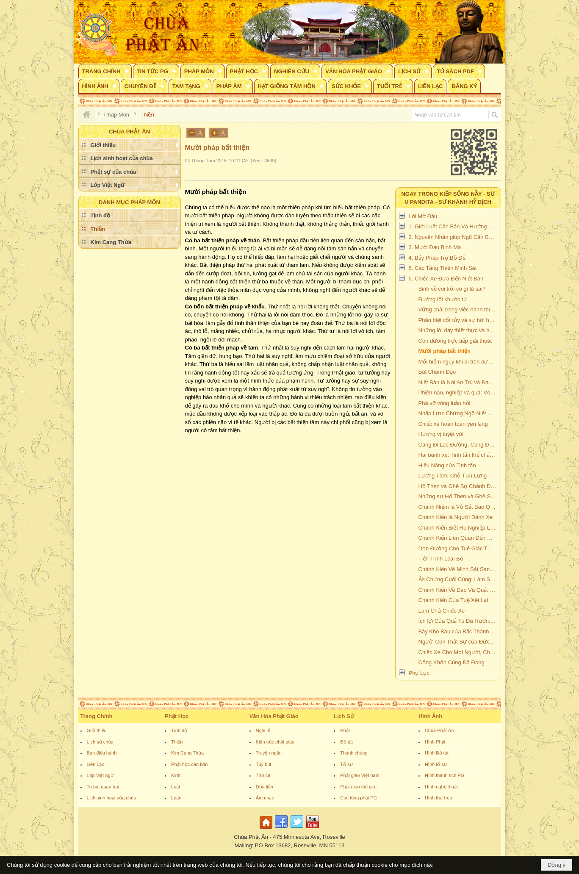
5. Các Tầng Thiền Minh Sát (443, 268)
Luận (176, 797)
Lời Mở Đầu (423, 216)
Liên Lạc (95, 764)
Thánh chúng (353, 752)
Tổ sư (346, 764)
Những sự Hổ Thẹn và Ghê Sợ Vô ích (458, 496)
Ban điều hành (102, 752)
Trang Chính (96, 716)
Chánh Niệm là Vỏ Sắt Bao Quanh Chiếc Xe (458, 507)
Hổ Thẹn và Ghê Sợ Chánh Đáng (458, 486)
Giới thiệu (97, 730)
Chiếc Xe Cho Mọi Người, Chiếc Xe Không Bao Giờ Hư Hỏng (458, 652)
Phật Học (176, 716)
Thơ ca (263, 775)
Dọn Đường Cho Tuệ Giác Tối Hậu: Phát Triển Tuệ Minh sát (458, 548)
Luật (175, 786)
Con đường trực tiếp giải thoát (455, 341)
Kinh (175, 775)
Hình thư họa (438, 797)
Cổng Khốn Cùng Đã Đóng (451, 662)
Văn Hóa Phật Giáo (274, 716)
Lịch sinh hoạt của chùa (111, 797)
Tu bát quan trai (103, 786)
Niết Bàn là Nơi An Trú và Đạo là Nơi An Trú (458, 382)
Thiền (177, 741)
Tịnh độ (179, 730)
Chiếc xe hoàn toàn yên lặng (453, 424)
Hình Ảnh (430, 716)
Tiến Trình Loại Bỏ (440, 558)
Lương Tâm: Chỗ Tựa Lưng (452, 475)
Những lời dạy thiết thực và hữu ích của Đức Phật (458, 330)
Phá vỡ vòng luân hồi (444, 403)
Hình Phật (435, 741)
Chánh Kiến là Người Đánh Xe (455, 517)
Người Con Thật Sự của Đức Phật (458, 641)
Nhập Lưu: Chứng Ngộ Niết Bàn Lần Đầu (458, 413)
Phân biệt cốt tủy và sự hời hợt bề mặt (458, 320)
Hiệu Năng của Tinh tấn (447, 465)
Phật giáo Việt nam (360, 775)
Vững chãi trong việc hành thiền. (458, 309)
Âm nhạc (265, 797)
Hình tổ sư (436, 764)
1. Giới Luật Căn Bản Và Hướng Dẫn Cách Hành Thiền (454, 226)
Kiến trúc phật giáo (275, 741)
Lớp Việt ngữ (100, 775)
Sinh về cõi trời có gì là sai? (452, 289)
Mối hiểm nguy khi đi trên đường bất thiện (458, 361)
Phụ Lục (419, 673)
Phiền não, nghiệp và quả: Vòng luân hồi (458, 392)
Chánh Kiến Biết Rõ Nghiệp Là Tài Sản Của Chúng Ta (458, 527)
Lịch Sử (344, 716)
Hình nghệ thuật (441, 786)
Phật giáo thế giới (358, 786)
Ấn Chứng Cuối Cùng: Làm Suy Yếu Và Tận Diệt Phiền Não (458, 579)
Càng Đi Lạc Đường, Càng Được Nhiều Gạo (458, 444)
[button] (105, 71)
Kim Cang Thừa (187, 752)
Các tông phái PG (358, 797)
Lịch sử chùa (100, 741)
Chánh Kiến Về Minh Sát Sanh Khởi (458, 569)
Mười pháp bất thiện (444, 351)
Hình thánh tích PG (445, 775)
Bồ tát (346, 741)
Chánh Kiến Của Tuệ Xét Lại (453, 600)
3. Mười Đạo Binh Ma (435, 247)
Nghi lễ (263, 730)
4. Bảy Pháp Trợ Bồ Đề (437, 258)
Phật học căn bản (189, 764)
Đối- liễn (264, 786)
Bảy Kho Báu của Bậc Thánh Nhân (458, 631)
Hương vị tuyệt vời (441, 434)
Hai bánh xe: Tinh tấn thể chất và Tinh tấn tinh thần (458, 455)
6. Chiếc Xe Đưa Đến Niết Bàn (446, 278)
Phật (345, 730)
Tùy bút (263, 764)
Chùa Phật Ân (439, 730)
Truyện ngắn (269, 752)
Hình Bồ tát (437, 752)
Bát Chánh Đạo (437, 372)
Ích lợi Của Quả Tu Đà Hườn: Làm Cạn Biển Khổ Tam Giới (458, 621)
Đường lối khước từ (442, 299)
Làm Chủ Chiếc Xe (441, 611)
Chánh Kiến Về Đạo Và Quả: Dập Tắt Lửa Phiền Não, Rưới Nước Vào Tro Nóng (458, 590)
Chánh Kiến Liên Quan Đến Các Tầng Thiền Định (458, 538)
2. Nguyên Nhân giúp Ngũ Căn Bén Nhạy (454, 237)
